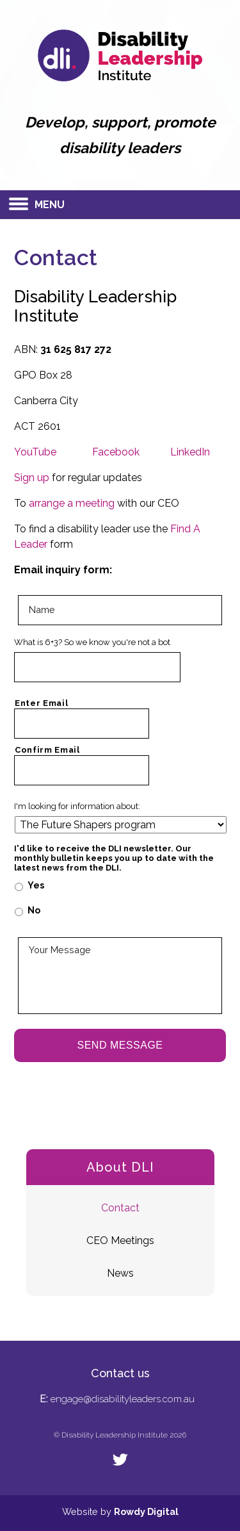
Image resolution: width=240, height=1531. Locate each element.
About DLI (120, 1167)
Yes (36, 885)
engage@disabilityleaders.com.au (123, 1399)
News (120, 1273)
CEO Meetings (120, 1240)
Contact (120, 1208)
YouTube (35, 452)
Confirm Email (47, 750)
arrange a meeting (72, 503)
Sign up (31, 477)
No (34, 910)
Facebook (116, 452)
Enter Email (41, 703)
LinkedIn (190, 452)
